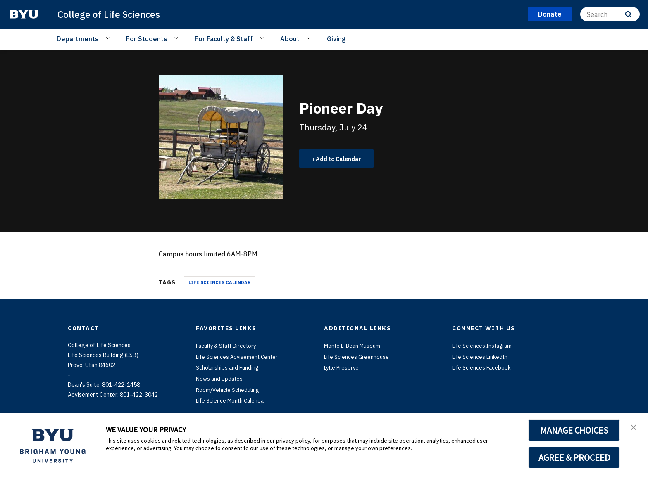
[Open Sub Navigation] (109, 38)
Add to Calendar (343, 158)
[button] (634, 428)
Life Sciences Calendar (219, 282)
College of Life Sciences (111, 14)
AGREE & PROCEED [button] (574, 457)
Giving (336, 39)
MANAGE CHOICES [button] (574, 430)
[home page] (24, 14)
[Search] (610, 14)
